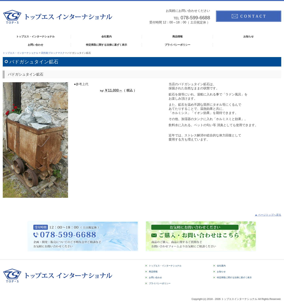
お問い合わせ (35, 44)
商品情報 (177, 36)
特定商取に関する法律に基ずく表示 (106, 44)
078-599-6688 (195, 17)
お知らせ (248, 36)
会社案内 (106, 36)
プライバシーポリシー (177, 44)
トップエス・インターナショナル (35, 36)
